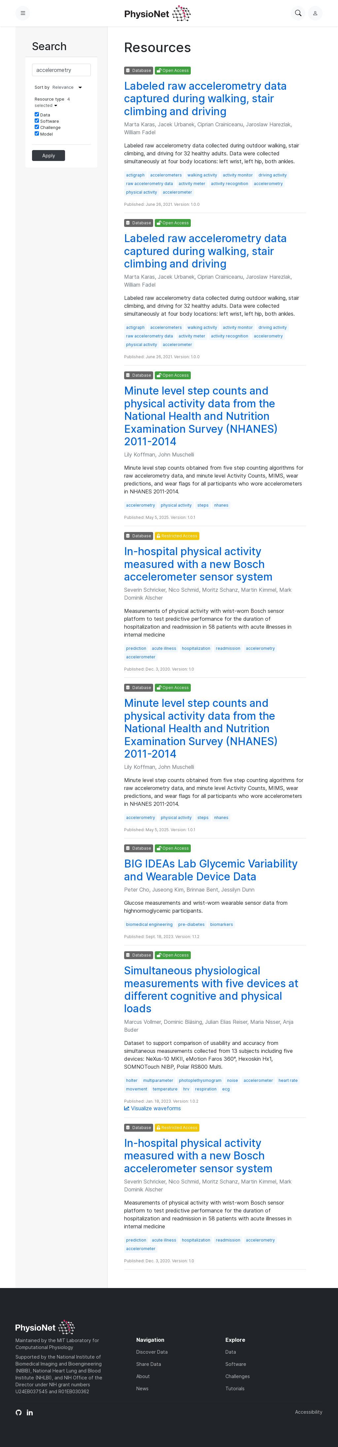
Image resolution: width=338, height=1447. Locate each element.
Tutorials (235, 1388)
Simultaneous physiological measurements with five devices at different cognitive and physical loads (211, 989)
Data (42, 114)
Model (44, 134)
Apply (48, 155)
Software (47, 121)
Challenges (237, 1376)
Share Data (148, 1364)
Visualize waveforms (152, 1108)
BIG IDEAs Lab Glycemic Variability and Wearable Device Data (211, 870)
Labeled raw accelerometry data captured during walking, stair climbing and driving (205, 98)
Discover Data (152, 1352)
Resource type (52, 102)
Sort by (42, 87)
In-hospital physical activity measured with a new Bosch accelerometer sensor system (198, 564)
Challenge (48, 127)
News (142, 1388)
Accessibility (308, 1412)
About (143, 1376)
